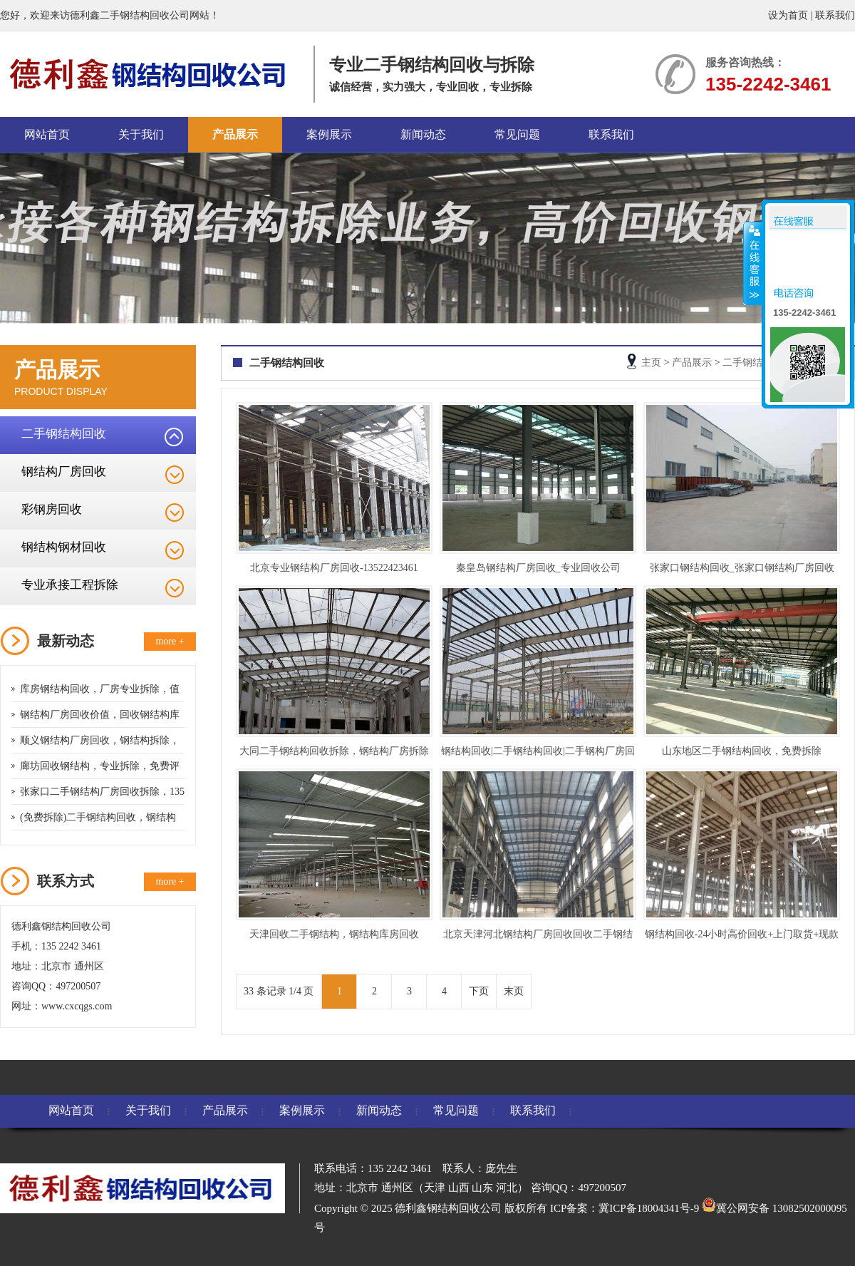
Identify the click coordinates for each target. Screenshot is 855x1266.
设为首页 (788, 15)
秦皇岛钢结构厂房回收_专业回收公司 (538, 567)
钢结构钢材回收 (63, 547)
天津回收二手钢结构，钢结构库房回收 (334, 934)
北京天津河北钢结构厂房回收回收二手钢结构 (538, 937)
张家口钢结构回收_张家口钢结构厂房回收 (742, 567)
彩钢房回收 (51, 509)
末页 (514, 991)
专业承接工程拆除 (69, 585)
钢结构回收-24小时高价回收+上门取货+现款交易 (742, 937)
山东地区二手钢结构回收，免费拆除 (742, 751)
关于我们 (141, 134)
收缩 (753, 263)
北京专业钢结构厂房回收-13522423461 (334, 567)
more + (169, 641)
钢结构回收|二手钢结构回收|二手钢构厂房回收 (538, 754)
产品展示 (235, 134)
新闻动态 (423, 134)
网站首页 (47, 134)
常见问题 (517, 134)
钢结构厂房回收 (63, 471)
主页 (651, 362)
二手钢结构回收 (63, 434)
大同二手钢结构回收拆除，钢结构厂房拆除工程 (334, 754)
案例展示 (329, 134)
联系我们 (835, 15)
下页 (479, 991)
